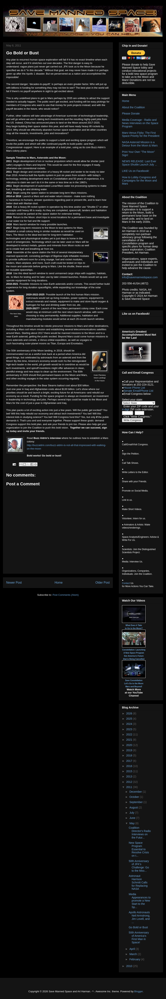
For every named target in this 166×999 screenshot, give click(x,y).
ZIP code (142, 406)
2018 (129, 755)
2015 (129, 771)
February (135, 959)
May (132, 823)
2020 (129, 745)
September (136, 802)
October (134, 796)
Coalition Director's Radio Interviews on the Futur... (140, 832)
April (132, 948)
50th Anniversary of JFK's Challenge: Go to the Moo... (139, 866)
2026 (129, 713)
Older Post (102, 582)
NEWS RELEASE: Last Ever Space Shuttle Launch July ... (139, 163)
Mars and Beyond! (133, 687)
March (133, 954)
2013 (129, 776)
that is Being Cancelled (133, 659)
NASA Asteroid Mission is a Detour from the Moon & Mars (140, 144)
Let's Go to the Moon (133, 683)
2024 (129, 723)
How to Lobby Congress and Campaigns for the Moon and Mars (139, 180)
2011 (129, 787)
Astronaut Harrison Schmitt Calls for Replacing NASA (138, 882)
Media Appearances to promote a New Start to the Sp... (140, 901)
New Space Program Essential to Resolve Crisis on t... (139, 849)
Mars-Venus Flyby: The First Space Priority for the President (140, 134)
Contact (126, 583)
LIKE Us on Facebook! (135, 170)
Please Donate (131, 113)
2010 (129, 966)
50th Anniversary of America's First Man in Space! (139, 937)
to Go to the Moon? (134, 628)
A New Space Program (134, 653)
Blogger (138, 991)
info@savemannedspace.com (140, 277)
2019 (129, 750)
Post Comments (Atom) (66, 594)
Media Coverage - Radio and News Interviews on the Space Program (140, 123)
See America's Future (134, 656)
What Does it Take (133, 625)
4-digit (125, 409)
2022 (129, 734)
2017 (129, 760)
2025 (129, 718)
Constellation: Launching (133, 650)
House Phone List (134, 387)
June (132, 817)
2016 (129, 766)
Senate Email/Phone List (138, 390)
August (133, 807)
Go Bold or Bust (138, 927)
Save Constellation (133, 680)
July (132, 812)
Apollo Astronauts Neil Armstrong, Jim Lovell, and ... (139, 917)
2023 (129, 729)
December (135, 791)
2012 (129, 781)
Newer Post (14, 582)
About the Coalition (133, 107)
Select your (129, 399)
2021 (129, 739)
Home (59, 582)
